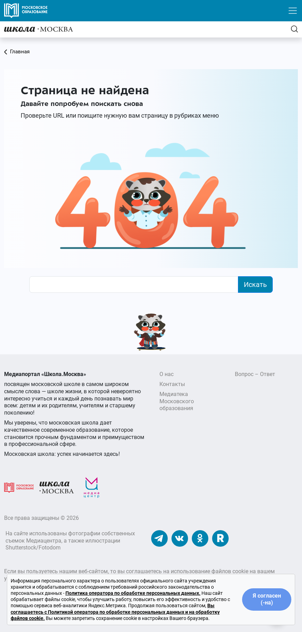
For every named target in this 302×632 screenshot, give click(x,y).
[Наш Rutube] (220, 538)
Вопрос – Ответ (255, 374)
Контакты (172, 384)
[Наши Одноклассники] (200, 538)
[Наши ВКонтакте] (179, 538)
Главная (17, 52)
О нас (166, 374)
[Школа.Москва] (56, 487)
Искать (255, 284)
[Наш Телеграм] (159, 538)
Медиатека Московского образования (176, 401)
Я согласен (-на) (267, 599)
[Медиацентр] (92, 487)
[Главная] (38, 29)
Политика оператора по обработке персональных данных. (132, 593)
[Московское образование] (19, 487)
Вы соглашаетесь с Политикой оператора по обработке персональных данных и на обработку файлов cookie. (115, 612)
